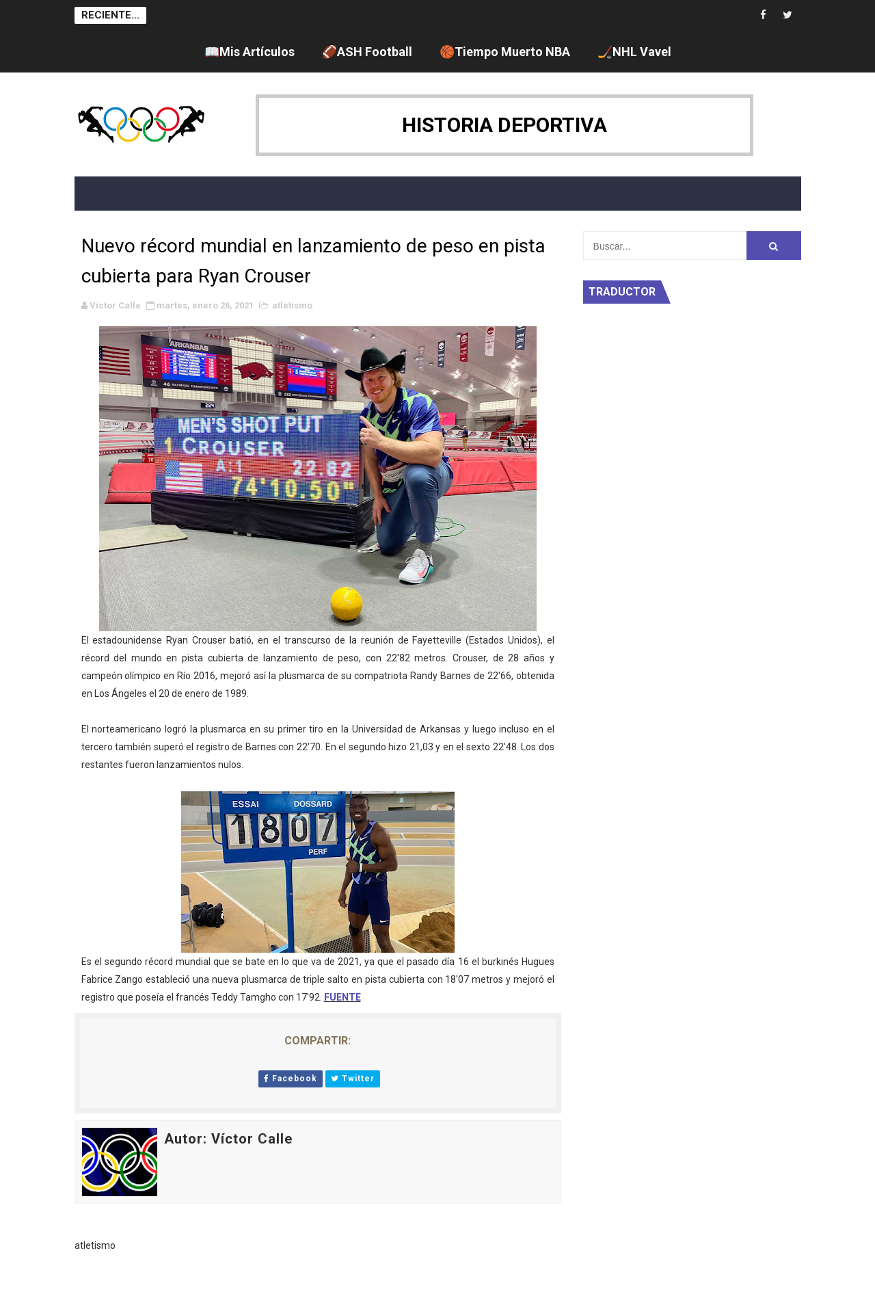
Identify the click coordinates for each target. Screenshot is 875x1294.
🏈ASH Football (367, 51)
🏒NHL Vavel (634, 51)
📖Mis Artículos (249, 51)
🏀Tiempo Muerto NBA (505, 51)
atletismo (292, 305)
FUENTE (342, 997)
